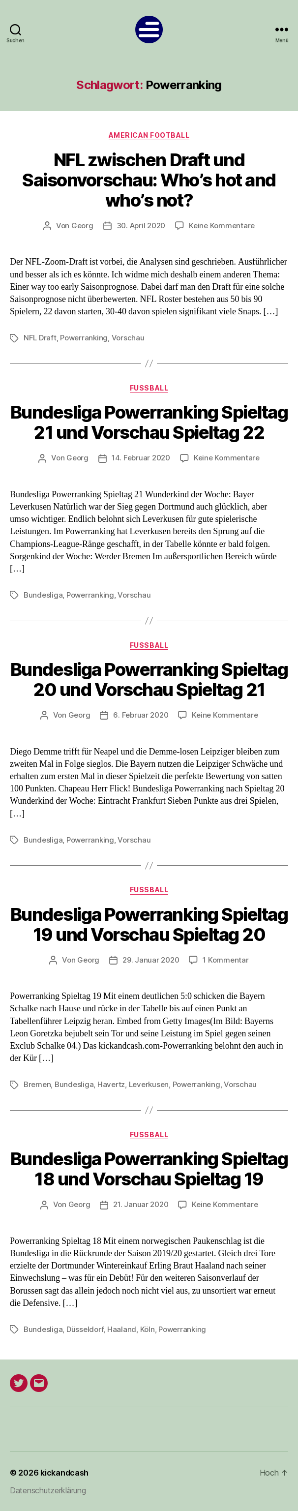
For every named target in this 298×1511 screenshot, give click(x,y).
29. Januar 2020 (150, 960)
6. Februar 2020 (140, 715)
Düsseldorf (84, 1329)
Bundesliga (43, 595)
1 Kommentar (225, 960)
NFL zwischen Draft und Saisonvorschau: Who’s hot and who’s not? (149, 180)
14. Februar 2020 (141, 457)
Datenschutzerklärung (48, 1490)
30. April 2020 (141, 225)
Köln (147, 1329)
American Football (149, 135)
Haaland (121, 1329)
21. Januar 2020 (140, 1204)
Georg (82, 225)
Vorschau (128, 337)
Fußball (149, 388)
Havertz (111, 1084)
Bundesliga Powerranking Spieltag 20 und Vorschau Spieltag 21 (149, 679)
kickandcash (64, 1473)
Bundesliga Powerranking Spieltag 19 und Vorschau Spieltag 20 (149, 924)
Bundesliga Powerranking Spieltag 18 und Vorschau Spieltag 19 (149, 1169)
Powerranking (84, 337)
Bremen (37, 1084)
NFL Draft (40, 337)
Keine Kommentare (222, 225)
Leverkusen (149, 1084)
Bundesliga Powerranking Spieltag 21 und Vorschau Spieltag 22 (149, 422)
